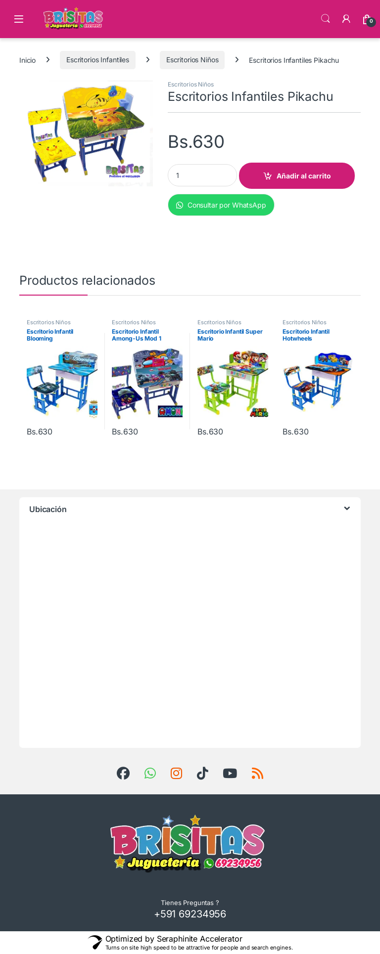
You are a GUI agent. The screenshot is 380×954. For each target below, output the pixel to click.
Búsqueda (325, 18)
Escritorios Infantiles (97, 59)
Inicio (27, 59)
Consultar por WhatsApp (221, 205)
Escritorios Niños (192, 59)
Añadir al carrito (304, 176)
